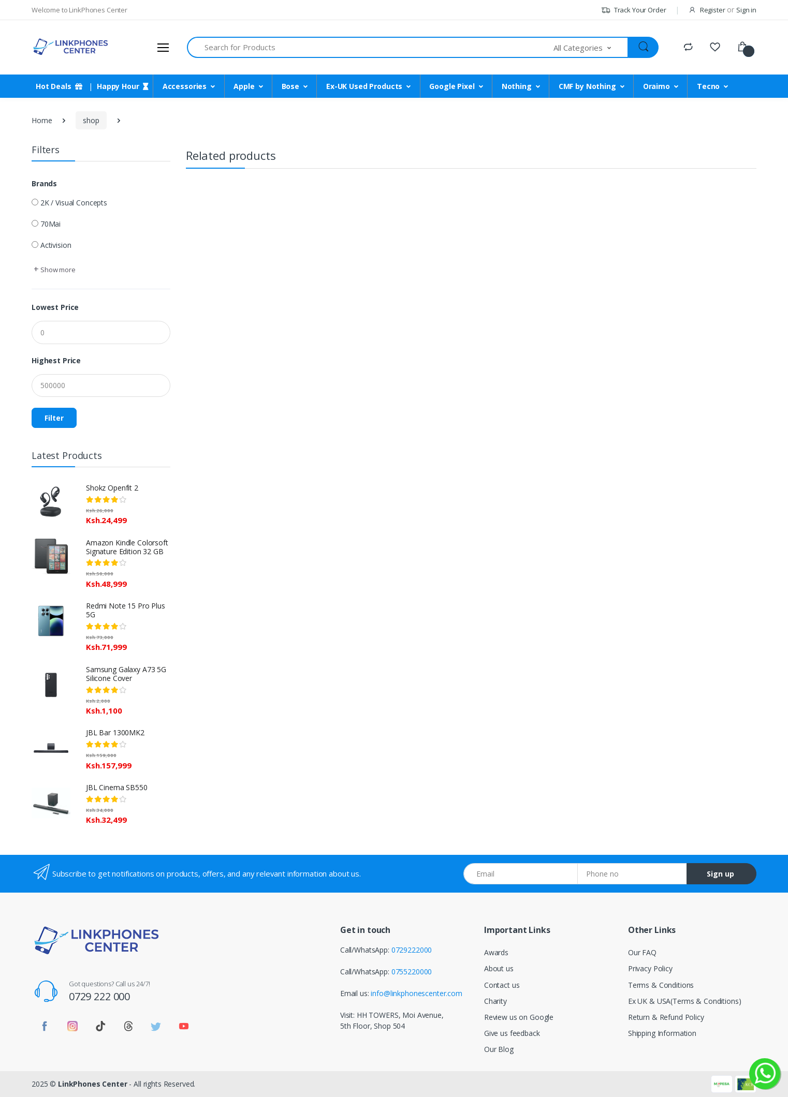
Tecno (708, 86)
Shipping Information (662, 1033)
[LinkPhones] (70, 47)
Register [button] (712, 9)
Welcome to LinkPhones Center (79, 9)
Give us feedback (512, 1033)
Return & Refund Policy (666, 1017)
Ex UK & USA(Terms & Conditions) (684, 1001)
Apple (244, 86)
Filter (54, 418)
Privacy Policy (650, 968)
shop (91, 120)
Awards (496, 952)
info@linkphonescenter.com (416, 993)
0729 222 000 (99, 996)
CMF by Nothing (587, 86)
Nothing (517, 86)
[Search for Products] (370, 47)
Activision (55, 245)
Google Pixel (451, 86)
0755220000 (411, 971)
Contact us (502, 985)
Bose (290, 86)
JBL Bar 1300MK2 (115, 732)
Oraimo (656, 86)
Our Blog (499, 1049)
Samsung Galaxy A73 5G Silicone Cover (126, 673)
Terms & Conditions (661, 985)
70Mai (50, 224)
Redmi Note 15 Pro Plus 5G (125, 610)
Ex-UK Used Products (364, 86)
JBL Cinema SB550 (117, 787)
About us (499, 968)
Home (42, 120)
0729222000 (411, 950)
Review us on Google (518, 1017)
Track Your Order (633, 9)
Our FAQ (642, 952)
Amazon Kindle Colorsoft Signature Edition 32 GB (127, 547)
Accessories (185, 86)
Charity (495, 1001)
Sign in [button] (746, 9)
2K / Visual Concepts (73, 202)
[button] (591, 47)
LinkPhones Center (92, 1084)
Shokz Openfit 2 (112, 488)
